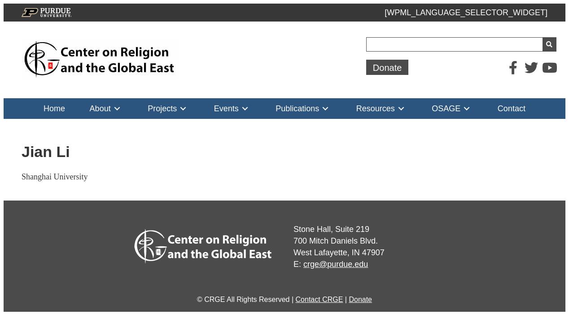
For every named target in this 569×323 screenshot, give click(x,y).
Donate (360, 299)
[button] (387, 67)
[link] (54, 108)
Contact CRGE (319, 299)
